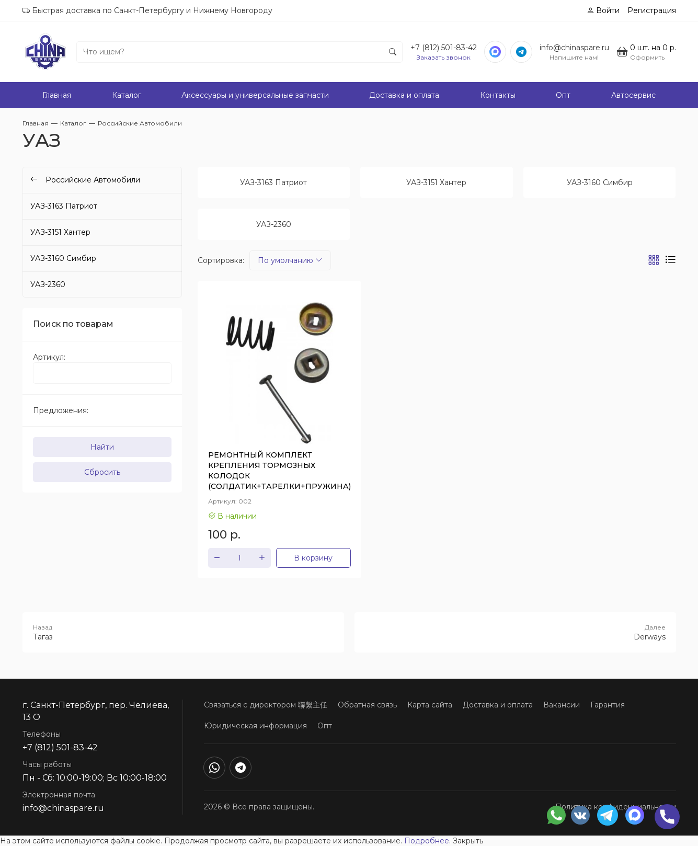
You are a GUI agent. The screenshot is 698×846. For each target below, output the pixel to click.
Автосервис (633, 95)
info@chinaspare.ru (574, 47)
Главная (56, 95)
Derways (515, 632)
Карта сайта (429, 705)
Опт (563, 95)
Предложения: (60, 410)
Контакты (498, 95)
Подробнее (426, 840)
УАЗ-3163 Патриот (63, 206)
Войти (603, 10)
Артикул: (49, 357)
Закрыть (468, 840)
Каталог (126, 95)
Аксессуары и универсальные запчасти (255, 95)
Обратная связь (367, 705)
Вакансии (561, 705)
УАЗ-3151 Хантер (60, 232)
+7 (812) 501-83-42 (443, 47)
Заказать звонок (444, 57)
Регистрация (651, 10)
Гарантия (607, 705)
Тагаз (183, 632)
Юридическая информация (255, 725)
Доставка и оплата (404, 95)
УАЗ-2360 (47, 284)
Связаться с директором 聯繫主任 (265, 705)
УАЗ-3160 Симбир (63, 258)
